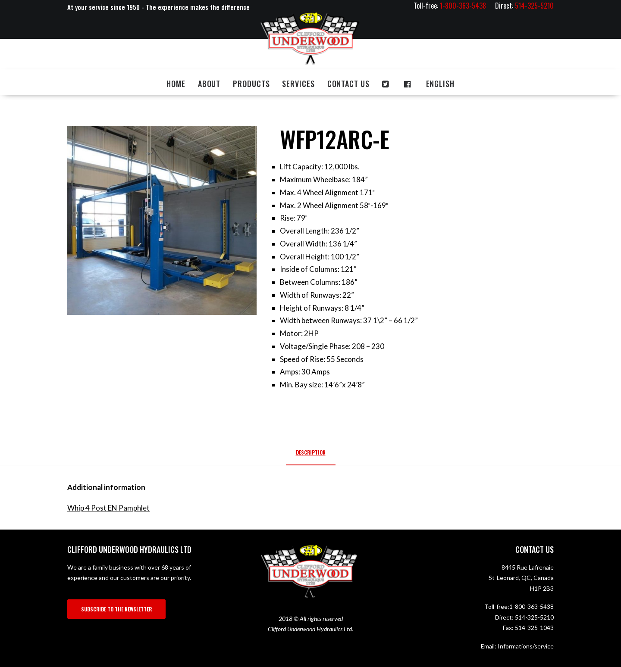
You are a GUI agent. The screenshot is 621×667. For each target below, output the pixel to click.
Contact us (348, 83)
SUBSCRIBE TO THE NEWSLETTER (116, 609)
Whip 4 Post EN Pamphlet (108, 507)
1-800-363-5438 (531, 606)
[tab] (311, 455)
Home (175, 83)
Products (251, 83)
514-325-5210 (534, 617)
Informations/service (526, 646)
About (209, 83)
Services (298, 83)
